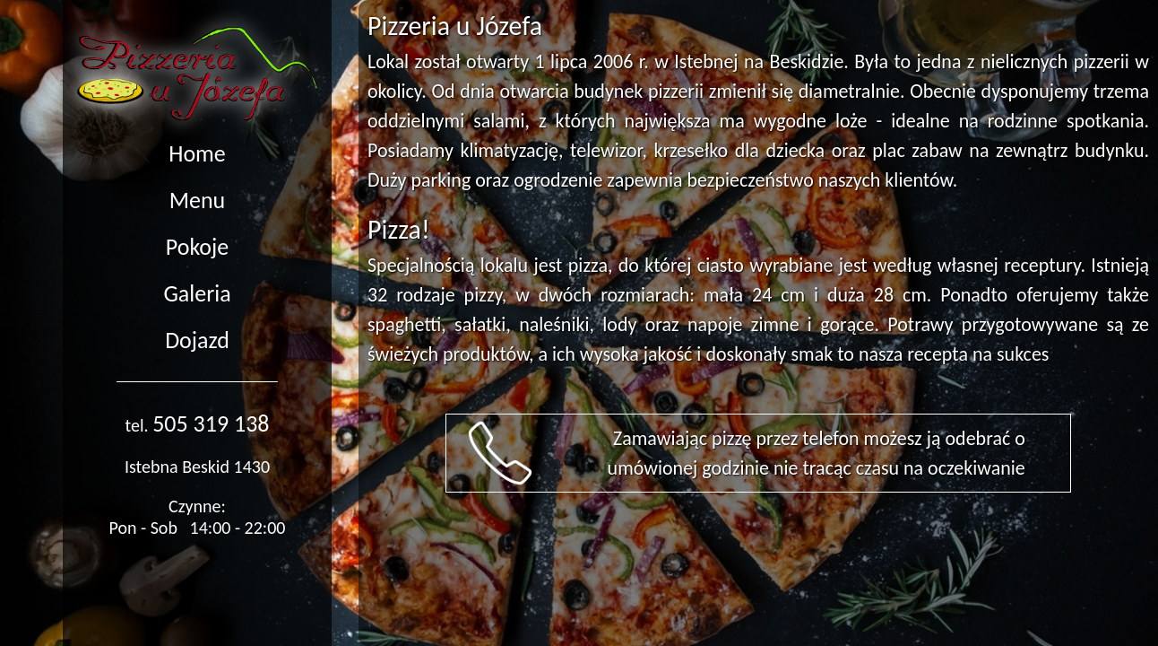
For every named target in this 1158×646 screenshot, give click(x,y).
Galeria (196, 293)
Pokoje (197, 246)
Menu (197, 200)
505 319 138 (210, 423)
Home (197, 153)
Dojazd (197, 340)
